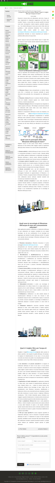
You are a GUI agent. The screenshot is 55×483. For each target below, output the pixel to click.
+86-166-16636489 (37, 478)
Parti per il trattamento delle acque (7, 130)
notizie (10, 8)
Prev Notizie (22, 429)
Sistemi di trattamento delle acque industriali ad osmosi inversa (7, 49)
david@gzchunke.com (23, 478)
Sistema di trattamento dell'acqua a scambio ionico (7, 70)
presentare (20, 464)
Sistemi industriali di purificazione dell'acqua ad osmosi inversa (8, 164)
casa (6, 8)
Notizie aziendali (9, 16)
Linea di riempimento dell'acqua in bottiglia (8, 101)
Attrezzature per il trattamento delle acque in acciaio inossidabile (8, 120)
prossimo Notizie (43, 429)
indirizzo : (10, 476)
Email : (17, 478)
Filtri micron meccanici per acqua (7, 109)
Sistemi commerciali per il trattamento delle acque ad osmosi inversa (8, 36)
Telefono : (31, 478)
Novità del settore (18, 8)
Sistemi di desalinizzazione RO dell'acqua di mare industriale (9, 152)
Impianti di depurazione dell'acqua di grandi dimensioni (8, 170)
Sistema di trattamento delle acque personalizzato (7, 91)
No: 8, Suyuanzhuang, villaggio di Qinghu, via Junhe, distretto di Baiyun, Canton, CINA (29, 476)
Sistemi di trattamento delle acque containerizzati (8, 81)
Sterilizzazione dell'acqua (7, 137)
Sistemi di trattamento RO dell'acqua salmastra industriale (9, 159)
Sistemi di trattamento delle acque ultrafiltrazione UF (7, 60)
